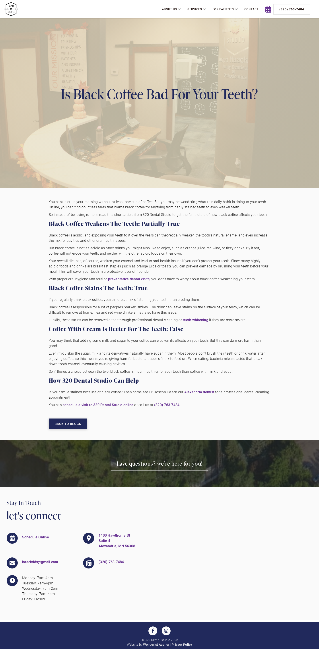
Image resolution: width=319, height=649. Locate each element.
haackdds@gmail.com (40, 561)
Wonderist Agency (156, 644)
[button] (171, 9)
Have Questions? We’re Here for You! (159, 463)
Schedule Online (35, 537)
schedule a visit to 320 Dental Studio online (98, 404)
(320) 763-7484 (291, 9)
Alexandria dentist (199, 392)
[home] (11, 9)
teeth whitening (195, 319)
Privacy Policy (182, 644)
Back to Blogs (68, 424)
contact (251, 9)
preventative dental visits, (129, 278)
